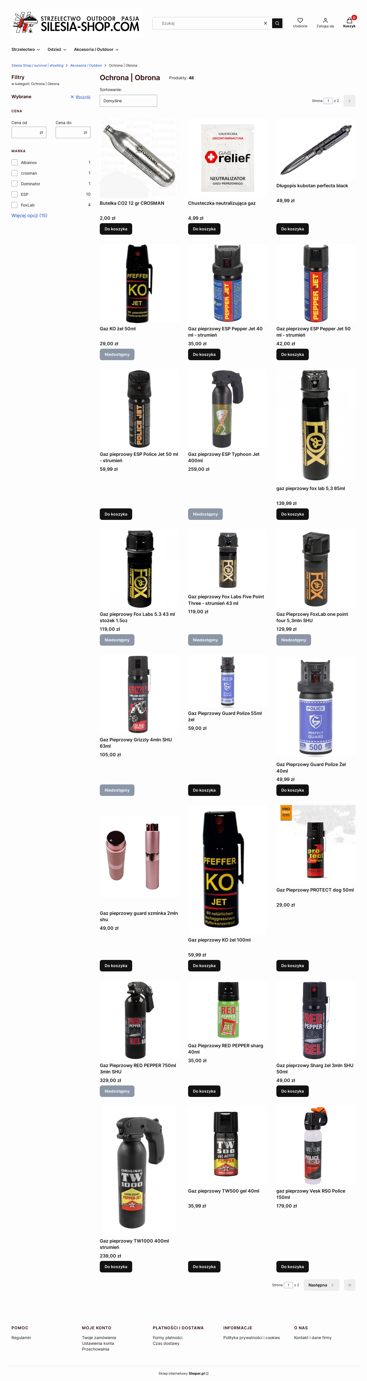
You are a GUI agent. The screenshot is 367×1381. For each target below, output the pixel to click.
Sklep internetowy (182, 1373)
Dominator (30, 183)
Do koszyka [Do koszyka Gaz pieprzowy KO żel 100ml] (204, 965)
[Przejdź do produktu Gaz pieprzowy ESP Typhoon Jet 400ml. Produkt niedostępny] (227, 409)
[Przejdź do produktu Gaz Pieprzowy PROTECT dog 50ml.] (316, 844)
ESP (24, 194)
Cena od (19, 122)
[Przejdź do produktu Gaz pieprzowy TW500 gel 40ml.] (227, 1145)
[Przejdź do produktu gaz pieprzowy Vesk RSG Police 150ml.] (316, 1145)
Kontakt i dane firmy (313, 1337)
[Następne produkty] (321, 1285)
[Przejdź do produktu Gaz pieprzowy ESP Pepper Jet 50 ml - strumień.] (316, 283)
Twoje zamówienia (99, 1337)
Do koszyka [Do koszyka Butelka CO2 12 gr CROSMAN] (116, 228)
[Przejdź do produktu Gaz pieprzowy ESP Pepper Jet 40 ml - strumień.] (227, 283)
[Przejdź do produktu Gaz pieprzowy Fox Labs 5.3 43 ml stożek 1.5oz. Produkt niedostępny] (139, 569)
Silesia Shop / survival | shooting (37, 65)
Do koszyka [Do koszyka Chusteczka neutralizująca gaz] (204, 228)
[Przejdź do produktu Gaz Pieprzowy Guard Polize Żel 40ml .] (316, 707)
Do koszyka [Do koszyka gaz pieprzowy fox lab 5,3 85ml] (292, 514)
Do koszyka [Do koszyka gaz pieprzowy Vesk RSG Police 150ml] (292, 1266)
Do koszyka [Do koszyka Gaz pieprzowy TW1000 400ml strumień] (116, 1266)
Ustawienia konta (98, 1343)
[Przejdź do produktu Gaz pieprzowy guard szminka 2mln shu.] (139, 856)
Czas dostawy (166, 1343)
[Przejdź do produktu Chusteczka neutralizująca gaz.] (227, 158)
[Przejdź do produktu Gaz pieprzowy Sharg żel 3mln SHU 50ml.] (316, 1020)
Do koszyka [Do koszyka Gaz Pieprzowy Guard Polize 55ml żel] (204, 790)
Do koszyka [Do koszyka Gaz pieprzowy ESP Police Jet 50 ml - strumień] (116, 514)
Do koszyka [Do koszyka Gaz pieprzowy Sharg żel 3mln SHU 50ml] (292, 1091)
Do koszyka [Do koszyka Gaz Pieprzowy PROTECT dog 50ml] (292, 965)
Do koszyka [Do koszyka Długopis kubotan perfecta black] (292, 228)
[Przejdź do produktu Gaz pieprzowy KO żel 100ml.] (227, 869)
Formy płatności (167, 1337)
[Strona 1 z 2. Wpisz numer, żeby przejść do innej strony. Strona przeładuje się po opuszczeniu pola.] (328, 101)
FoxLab (28, 204)
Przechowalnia (95, 1349)
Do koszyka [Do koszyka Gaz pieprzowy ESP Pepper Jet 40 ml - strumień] (204, 354)
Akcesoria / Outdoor (86, 65)
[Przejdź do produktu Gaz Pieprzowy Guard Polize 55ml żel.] (227, 681)
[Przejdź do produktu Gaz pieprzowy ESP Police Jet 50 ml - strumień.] (139, 409)
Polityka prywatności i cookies (251, 1337)
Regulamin (21, 1337)
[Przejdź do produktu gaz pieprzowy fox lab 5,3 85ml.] (316, 426)
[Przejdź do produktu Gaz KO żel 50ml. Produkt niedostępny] (139, 283)
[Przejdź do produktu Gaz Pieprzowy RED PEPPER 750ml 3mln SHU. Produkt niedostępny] (139, 1020)
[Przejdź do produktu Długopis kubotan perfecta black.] (316, 149)
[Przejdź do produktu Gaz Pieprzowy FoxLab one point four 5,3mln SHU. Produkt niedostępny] (316, 569)
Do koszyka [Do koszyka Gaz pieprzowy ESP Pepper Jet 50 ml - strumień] (292, 354)
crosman (29, 173)
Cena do (63, 122)
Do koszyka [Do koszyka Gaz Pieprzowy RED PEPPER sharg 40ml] (204, 1091)
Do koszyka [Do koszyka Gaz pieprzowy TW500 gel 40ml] (204, 1266)
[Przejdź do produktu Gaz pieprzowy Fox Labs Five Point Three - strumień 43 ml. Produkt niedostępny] (227, 560)
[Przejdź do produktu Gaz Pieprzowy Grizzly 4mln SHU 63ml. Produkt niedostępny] (139, 694)
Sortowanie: (111, 89)
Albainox (29, 162)
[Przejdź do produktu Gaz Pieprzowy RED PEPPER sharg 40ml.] (227, 1010)
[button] (277, 23)
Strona (317, 101)
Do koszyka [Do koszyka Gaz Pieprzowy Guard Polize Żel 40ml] (292, 790)
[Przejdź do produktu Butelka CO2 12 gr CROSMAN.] (139, 158)
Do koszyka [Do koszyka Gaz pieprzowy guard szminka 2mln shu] (116, 965)
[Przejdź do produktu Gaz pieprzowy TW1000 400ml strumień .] (139, 1170)
